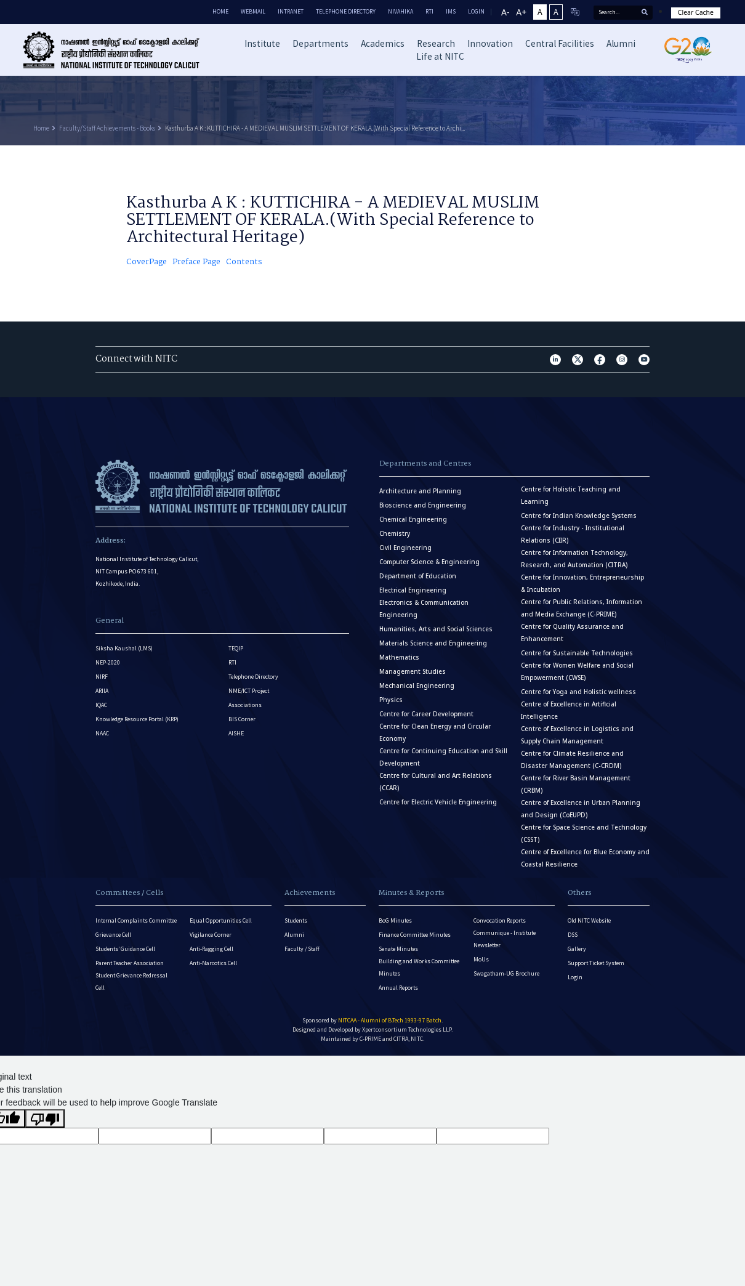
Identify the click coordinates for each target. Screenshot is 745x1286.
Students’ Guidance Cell (125, 949)
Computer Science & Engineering (429, 562)
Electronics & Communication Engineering (424, 609)
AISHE (236, 733)
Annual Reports (398, 988)
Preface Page (196, 262)
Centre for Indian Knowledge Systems (579, 516)
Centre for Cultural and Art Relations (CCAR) (435, 782)
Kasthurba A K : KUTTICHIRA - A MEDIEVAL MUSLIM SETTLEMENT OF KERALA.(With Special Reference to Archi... (315, 128)
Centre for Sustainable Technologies (577, 653)
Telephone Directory (346, 11)
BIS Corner (242, 719)
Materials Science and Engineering (433, 643)
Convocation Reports (499, 920)
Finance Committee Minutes (415, 935)
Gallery (577, 949)
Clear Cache (696, 12)
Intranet (291, 11)
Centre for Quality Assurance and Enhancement (572, 633)
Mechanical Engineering (416, 686)
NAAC (102, 733)
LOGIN (476, 11)
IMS (451, 11)
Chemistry (394, 534)
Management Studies (412, 672)
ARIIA (101, 691)
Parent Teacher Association (129, 963)
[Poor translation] (45, 1118)
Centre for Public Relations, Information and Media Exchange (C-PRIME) (581, 608)
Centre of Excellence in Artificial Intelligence (568, 710)
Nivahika (400, 11)
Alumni (294, 935)
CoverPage (146, 262)
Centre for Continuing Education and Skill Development (443, 757)
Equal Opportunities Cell (221, 920)
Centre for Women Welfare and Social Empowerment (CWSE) (577, 671)
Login (575, 977)
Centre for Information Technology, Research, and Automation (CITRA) (574, 559)
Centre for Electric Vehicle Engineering (438, 802)
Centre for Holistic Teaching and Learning (571, 495)
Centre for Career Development (426, 714)
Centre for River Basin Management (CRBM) (575, 784)
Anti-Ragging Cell (211, 949)
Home (220, 11)
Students (295, 920)
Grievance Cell (113, 935)
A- (505, 12)
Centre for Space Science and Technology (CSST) (583, 833)
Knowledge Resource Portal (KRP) (137, 719)
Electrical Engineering (412, 590)
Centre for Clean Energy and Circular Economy (435, 732)
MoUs (481, 959)
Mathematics (399, 657)
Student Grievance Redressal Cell (131, 981)
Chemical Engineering (413, 520)
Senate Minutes (398, 949)
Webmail (253, 11)
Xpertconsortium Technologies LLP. (407, 1029)
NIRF (101, 677)
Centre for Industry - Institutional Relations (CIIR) (572, 534)
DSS (573, 935)
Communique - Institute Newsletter (504, 939)
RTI (429, 11)
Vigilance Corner (211, 935)
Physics (391, 700)
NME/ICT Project (248, 691)
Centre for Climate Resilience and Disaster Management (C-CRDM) (572, 760)
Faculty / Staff (302, 949)
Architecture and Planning (420, 491)
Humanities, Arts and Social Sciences (436, 629)
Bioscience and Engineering (422, 505)
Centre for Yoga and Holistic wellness (578, 692)
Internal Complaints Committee (136, 920)
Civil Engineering (405, 548)
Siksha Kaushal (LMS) (124, 648)
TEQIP (235, 648)
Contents (244, 262)
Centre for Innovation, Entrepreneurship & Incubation (582, 583)
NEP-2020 (107, 662)
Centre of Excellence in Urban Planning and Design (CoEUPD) (580, 809)
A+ (521, 12)
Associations (245, 705)
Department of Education (417, 576)
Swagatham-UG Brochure (506, 973)
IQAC (101, 705)
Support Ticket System (596, 963)
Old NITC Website (589, 920)
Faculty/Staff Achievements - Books (107, 128)
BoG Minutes (395, 920)
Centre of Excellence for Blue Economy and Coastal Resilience (585, 858)
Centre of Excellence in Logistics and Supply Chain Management (577, 735)
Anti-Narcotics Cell (213, 963)
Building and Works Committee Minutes (419, 967)
